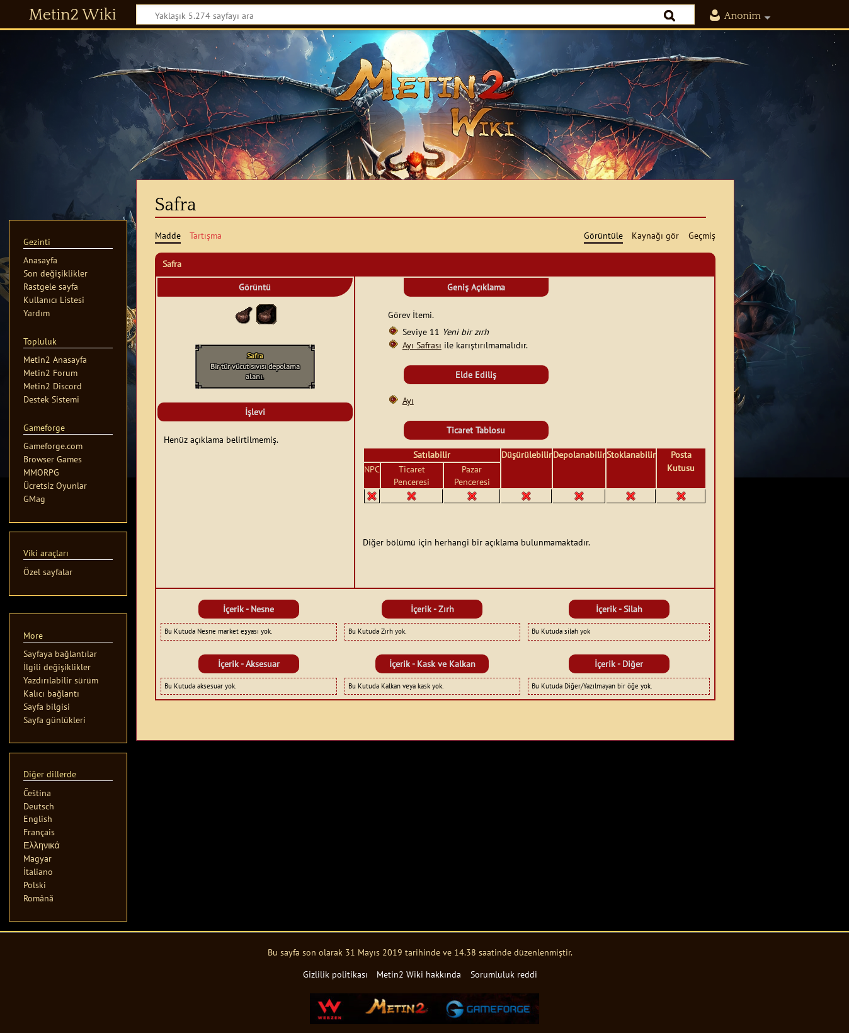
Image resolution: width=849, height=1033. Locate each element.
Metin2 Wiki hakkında (419, 974)
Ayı (408, 400)
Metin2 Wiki (73, 15)
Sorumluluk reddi (503, 974)
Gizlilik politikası (335, 974)
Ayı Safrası (422, 345)
